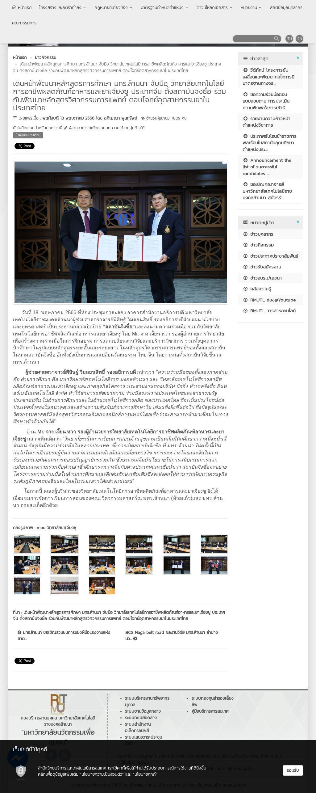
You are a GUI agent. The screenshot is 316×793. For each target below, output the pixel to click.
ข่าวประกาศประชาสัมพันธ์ (270, 255)
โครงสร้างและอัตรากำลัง (63, 7)
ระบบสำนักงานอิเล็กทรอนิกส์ (138, 727)
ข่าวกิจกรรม (258, 244)
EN (299, 38)
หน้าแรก (22, 7)
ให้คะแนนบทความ (28, 135)
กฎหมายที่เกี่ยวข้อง (113, 7)
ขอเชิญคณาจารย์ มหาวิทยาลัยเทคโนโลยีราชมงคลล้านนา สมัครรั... (267, 191)
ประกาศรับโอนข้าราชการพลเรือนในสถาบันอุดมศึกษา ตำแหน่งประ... (270, 143)
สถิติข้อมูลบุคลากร (286, 7)
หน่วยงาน (252, 7)
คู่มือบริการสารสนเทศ (210, 711)
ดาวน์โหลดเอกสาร (215, 7)
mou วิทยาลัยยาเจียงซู (56, 528)
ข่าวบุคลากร (258, 234)
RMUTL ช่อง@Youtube (269, 299)
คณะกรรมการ (24, 23)
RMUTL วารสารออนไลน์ (269, 310)
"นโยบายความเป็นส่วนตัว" (102, 774)
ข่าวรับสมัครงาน (262, 266)
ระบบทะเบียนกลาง (141, 718)
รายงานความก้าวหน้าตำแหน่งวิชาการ (266, 122)
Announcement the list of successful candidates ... (267, 167)
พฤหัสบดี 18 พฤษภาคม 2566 (68, 118)
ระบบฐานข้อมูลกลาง (143, 711)
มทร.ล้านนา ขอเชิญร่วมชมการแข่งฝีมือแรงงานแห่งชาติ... (64, 636)
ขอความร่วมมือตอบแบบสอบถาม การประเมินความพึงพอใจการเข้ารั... (266, 101)
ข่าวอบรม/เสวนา (262, 277)
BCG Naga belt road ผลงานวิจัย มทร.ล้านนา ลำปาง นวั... (171, 636)
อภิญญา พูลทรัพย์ (120, 118)
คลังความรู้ (257, 288)
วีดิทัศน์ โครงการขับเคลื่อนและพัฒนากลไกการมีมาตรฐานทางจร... (268, 76)
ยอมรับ (293, 770)
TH (289, 38)
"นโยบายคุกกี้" (145, 774)
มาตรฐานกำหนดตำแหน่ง (165, 7)
